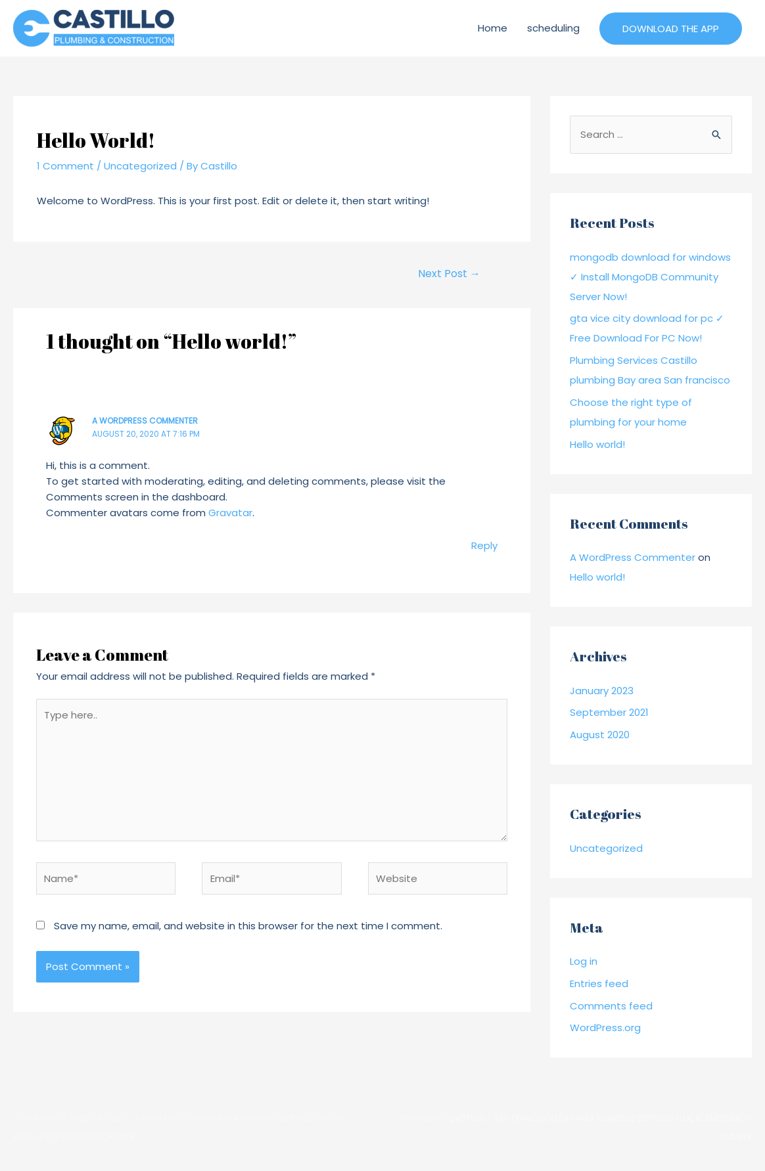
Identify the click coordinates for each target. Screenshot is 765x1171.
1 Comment (65, 166)
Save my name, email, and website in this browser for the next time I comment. (248, 926)
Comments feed (611, 1006)
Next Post (449, 273)
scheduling (553, 28)
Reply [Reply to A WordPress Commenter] (484, 545)
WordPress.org (605, 1027)
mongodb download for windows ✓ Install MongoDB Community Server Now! (650, 276)
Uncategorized (140, 166)
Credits (117, 1136)
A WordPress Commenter (145, 420)
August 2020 (600, 734)
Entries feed (599, 983)
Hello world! (597, 444)
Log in (583, 961)
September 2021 (609, 712)
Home (492, 28)
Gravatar (230, 512)
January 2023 (602, 690)
